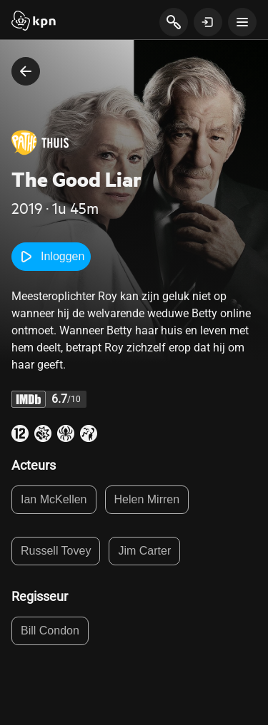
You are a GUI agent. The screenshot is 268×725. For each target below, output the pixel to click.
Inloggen (51, 257)
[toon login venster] (208, 22)
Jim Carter (144, 551)
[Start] (34, 22)
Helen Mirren (147, 499)
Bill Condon (50, 630)
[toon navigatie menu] (242, 22)
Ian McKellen (54, 499)
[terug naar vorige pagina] (25, 71)
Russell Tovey (56, 551)
